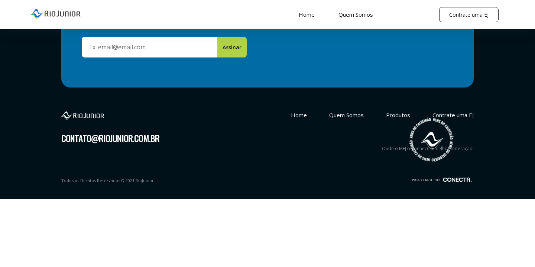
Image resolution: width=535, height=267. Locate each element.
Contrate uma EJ (469, 14)
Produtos (398, 115)
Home (307, 14)
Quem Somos (355, 14)
